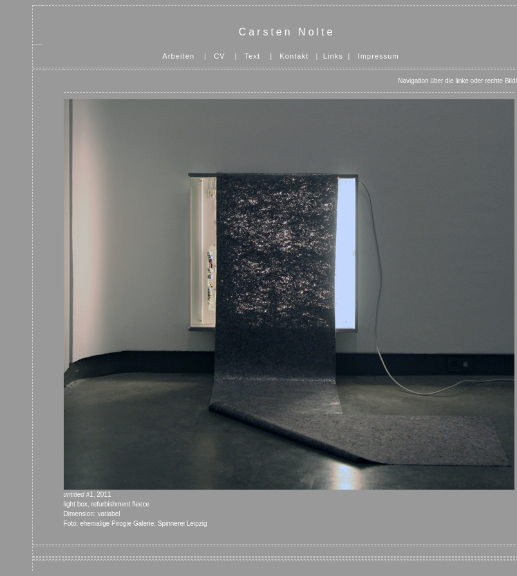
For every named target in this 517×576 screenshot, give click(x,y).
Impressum (378, 56)
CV (219, 56)
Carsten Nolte (287, 31)
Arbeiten (178, 56)
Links (333, 56)
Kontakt (293, 56)
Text (253, 56)
